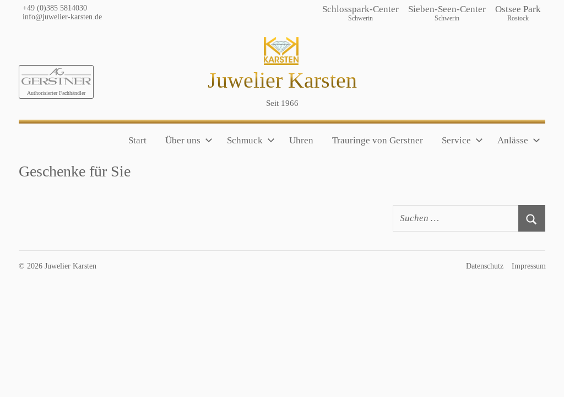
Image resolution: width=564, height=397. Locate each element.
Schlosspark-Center (360, 13)
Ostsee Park (518, 13)
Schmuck (251, 140)
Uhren (301, 140)
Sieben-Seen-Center (447, 13)
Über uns (189, 140)
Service (462, 140)
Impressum (529, 265)
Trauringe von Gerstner (377, 140)
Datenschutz (484, 265)
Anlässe (518, 140)
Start (137, 140)
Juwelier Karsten (282, 80)
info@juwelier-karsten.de (62, 17)
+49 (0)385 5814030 (55, 8)
